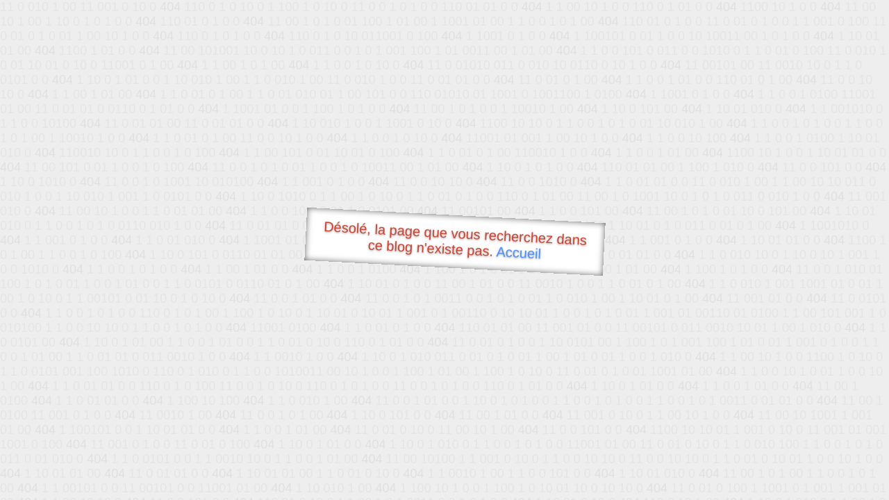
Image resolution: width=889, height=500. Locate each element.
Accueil (519, 252)
